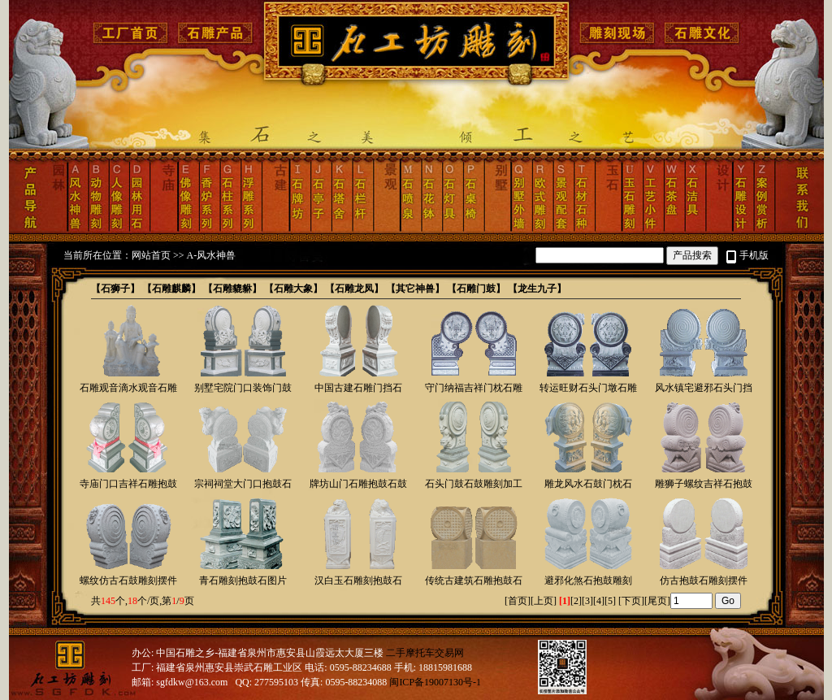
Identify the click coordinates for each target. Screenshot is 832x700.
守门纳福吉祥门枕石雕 (473, 387)
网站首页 (151, 255)
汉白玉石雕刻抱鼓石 (358, 580)
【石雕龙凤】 (354, 288)
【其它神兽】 (415, 288)
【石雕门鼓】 (476, 288)
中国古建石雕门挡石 (358, 387)
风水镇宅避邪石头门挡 (703, 387)
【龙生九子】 (537, 288)
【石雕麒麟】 (171, 288)
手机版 (754, 255)
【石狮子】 (115, 288)
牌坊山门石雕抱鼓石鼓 (358, 483)
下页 (631, 601)
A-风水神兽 (211, 255)
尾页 (657, 601)
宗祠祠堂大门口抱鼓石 (243, 483)
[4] (598, 601)
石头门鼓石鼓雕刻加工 (473, 483)
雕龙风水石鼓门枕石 (588, 483)
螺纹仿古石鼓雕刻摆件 (128, 580)
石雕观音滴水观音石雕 (128, 387)
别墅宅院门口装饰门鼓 (243, 387)
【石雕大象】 (293, 288)
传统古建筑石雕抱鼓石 (473, 580)
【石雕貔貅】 (232, 288)
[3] (587, 601)
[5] (610, 601)
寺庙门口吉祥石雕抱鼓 (128, 483)
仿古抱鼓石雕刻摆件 (704, 580)
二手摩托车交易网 (425, 653)
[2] (576, 601)
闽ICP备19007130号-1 (435, 682)
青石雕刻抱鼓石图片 (243, 580)
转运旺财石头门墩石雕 (588, 387)
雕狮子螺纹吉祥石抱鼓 (703, 483)
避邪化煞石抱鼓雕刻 (588, 580)
